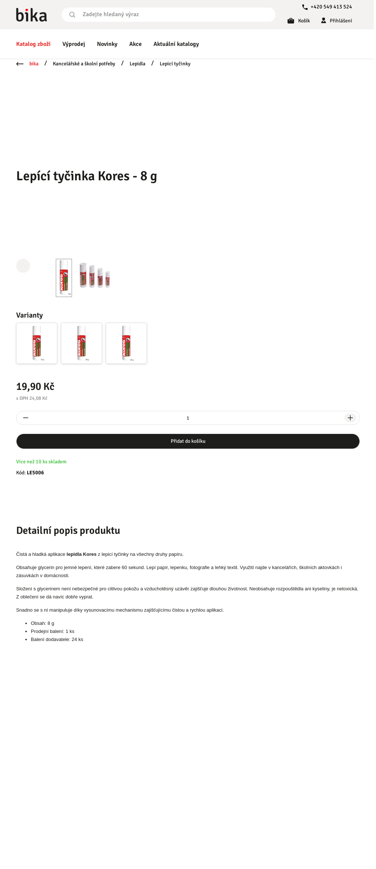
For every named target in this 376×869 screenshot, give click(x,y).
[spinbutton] (188, 417)
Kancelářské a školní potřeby (84, 64)
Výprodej (73, 44)
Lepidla (137, 64)
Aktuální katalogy (176, 44)
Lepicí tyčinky (175, 64)
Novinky (107, 44)
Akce (135, 44)
